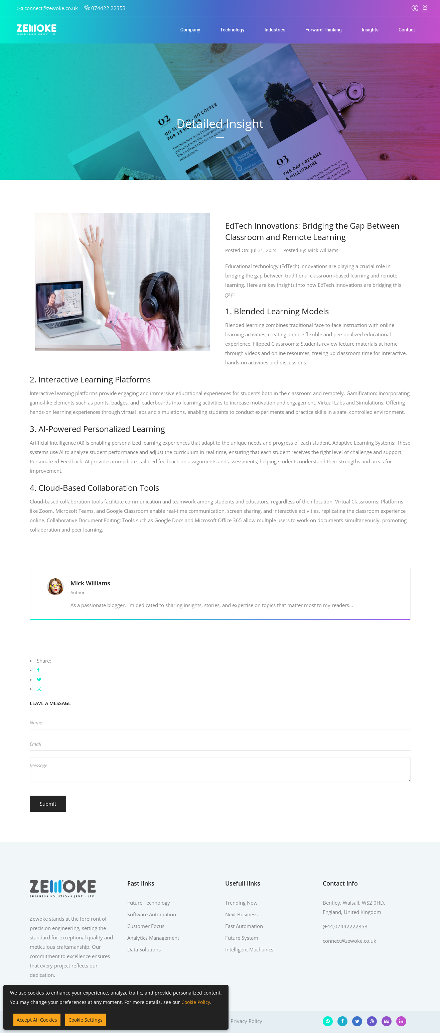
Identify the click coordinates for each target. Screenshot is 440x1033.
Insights (370, 29)
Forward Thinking (323, 29)
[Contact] (425, 8)
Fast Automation (244, 926)
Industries (275, 29)
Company (190, 29)
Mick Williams (323, 250)
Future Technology (148, 902)
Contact (407, 29)
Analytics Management (153, 937)
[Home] (37, 29)
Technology (232, 29)
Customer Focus (145, 926)
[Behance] (387, 1021)
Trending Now (241, 902)
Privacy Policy (246, 1021)
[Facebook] (342, 1021)
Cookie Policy (195, 1002)
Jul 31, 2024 (264, 250)
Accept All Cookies (37, 1020)
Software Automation (151, 914)
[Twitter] (357, 1021)
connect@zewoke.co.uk (51, 8)
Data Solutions (144, 949)
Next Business (241, 914)
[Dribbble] (372, 1021)
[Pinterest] (328, 1021)
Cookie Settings (85, 1020)
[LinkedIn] (401, 1021)
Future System (241, 937)
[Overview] (415, 8)
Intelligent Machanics (249, 949)
